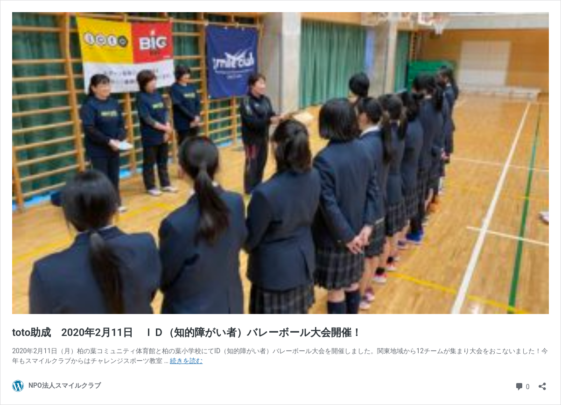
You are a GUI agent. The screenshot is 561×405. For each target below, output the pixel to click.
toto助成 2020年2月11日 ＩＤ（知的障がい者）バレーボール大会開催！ (187, 332)
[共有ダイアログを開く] (542, 383)
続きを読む (186, 360)
